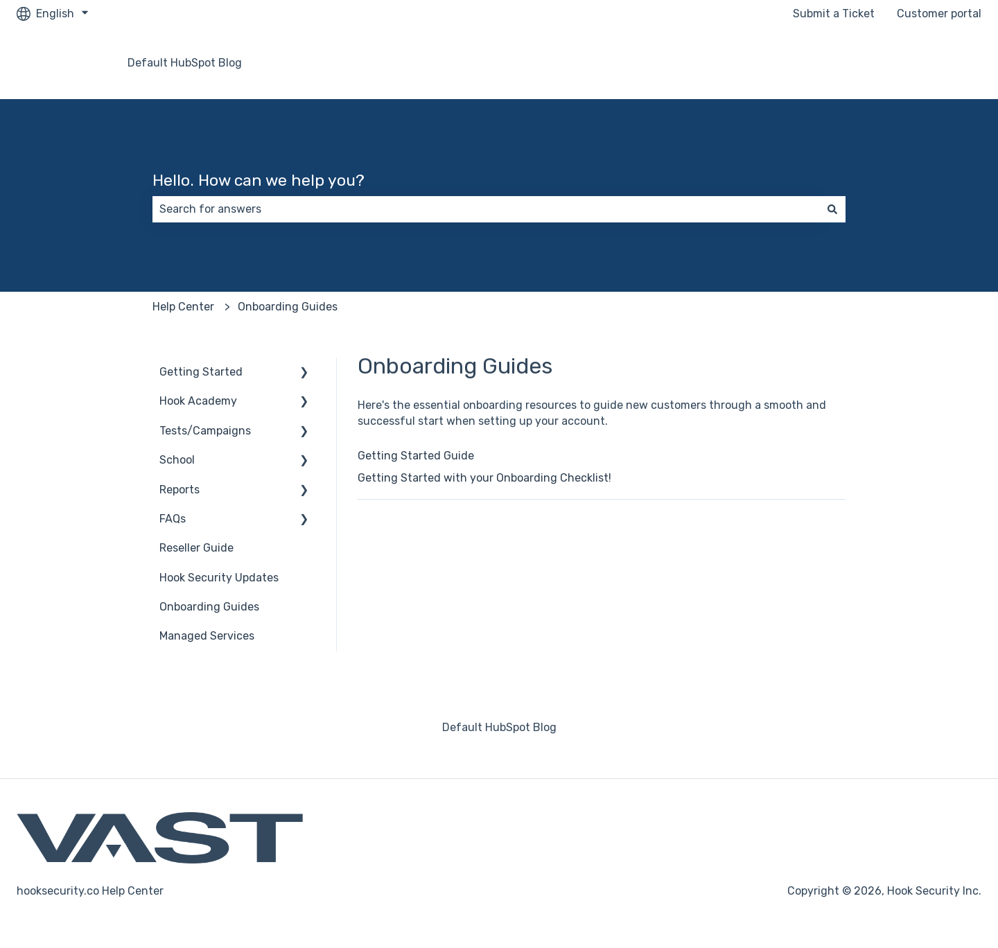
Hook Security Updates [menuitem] (219, 577)
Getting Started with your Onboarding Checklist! (484, 477)
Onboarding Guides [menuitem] (209, 606)
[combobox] (485, 209)
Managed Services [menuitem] (206, 635)
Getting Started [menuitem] (201, 371)
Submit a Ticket (834, 13)
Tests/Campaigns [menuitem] (205, 430)
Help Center (183, 306)
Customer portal (939, 13)
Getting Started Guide (416, 455)
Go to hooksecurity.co (911, 62)
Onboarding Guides (288, 306)
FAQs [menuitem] (172, 518)
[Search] (832, 209)
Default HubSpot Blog (185, 62)
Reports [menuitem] (179, 489)
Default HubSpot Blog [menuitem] (499, 727)
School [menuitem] (177, 459)
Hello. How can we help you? (258, 180)
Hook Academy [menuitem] (198, 400)
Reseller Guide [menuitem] (196, 547)
